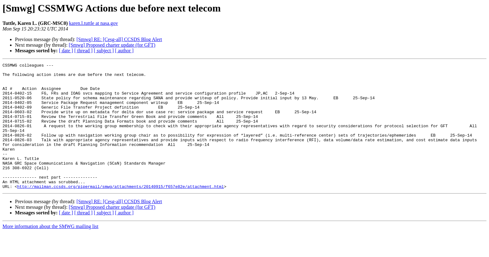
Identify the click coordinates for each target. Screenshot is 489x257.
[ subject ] (104, 50)
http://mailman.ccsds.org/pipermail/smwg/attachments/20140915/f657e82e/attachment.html (120, 211)
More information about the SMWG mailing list (50, 251)
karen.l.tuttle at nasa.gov (93, 23)
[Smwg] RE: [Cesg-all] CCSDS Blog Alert (119, 39)
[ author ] (124, 50)
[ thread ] (83, 50)
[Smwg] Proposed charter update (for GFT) (112, 45)
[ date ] (66, 50)
